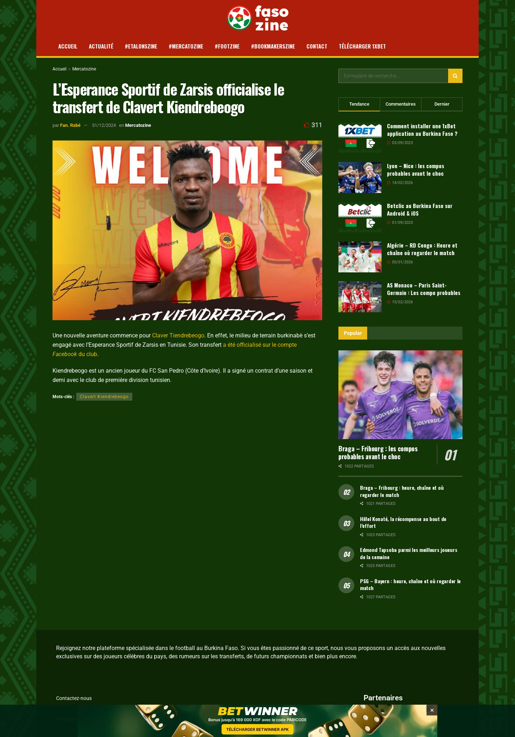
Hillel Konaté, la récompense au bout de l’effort (403, 522)
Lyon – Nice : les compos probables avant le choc (415, 169)
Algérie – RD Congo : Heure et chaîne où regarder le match (422, 249)
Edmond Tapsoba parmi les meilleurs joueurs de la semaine (408, 553)
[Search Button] (455, 76)
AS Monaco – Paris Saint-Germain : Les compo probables (423, 288)
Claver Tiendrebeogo (178, 335)
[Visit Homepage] (257, 18)
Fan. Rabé (70, 125)
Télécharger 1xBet (362, 46)
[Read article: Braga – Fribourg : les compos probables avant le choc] (400, 394)
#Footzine (227, 46)
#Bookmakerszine (273, 46)
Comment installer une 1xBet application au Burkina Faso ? (422, 129)
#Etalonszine (141, 46)
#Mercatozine (186, 46)
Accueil (67, 46)
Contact (316, 46)
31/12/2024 (104, 125)
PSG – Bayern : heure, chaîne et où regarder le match (410, 584)
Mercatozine (84, 69)
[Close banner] (432, 710)
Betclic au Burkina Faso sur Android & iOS (419, 209)
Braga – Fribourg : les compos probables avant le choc (378, 452)
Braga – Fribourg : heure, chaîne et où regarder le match (401, 491)
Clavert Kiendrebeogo (104, 396)
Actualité (101, 46)
